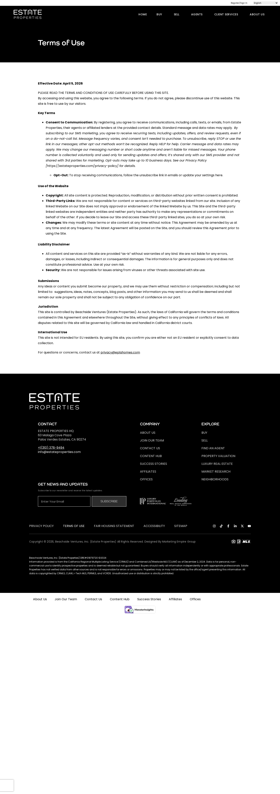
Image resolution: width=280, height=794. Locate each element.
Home (142, 14)
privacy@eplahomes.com (120, 352)
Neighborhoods (214, 479)
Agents (198, 14)
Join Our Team (152, 440)
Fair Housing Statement (114, 526)
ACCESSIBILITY (154, 526)
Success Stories (153, 464)
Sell (177, 14)
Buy (160, 14)
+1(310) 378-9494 (51, 447)
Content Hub (151, 456)
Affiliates (148, 471)
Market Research (215, 471)
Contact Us (150, 448)
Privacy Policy (41, 526)
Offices (146, 479)
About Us (258, 14)
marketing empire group (179, 542)
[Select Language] (265, 3)
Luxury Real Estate (217, 464)
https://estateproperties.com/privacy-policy (82, 166)
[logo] (28, 14)
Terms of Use (74, 526)
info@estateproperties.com (59, 452)
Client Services (227, 14)
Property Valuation (218, 456)
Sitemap (180, 526)
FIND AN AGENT (213, 448)
